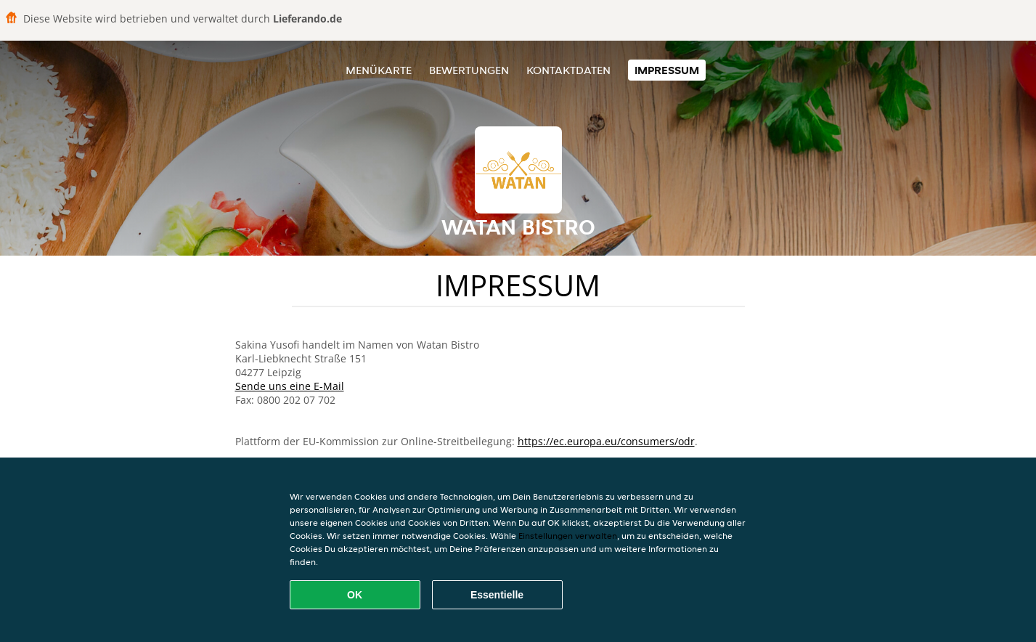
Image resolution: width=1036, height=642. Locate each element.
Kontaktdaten (568, 70)
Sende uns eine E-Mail (289, 386)
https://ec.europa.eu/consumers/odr (606, 441)
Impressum (667, 70)
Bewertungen (469, 70)
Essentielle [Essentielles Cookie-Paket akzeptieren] (496, 595)
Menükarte (379, 70)
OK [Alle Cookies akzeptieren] (354, 595)
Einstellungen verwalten (567, 535)
